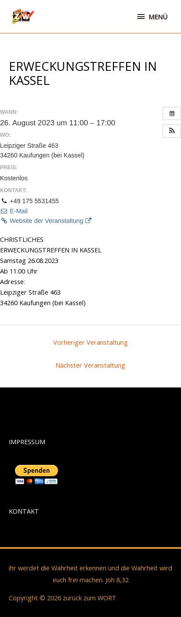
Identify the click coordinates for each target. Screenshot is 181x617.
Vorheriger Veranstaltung (90, 342)
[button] (172, 131)
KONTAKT (24, 511)
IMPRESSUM (27, 441)
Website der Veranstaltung (45, 220)
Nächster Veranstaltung (90, 365)
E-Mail (14, 211)
